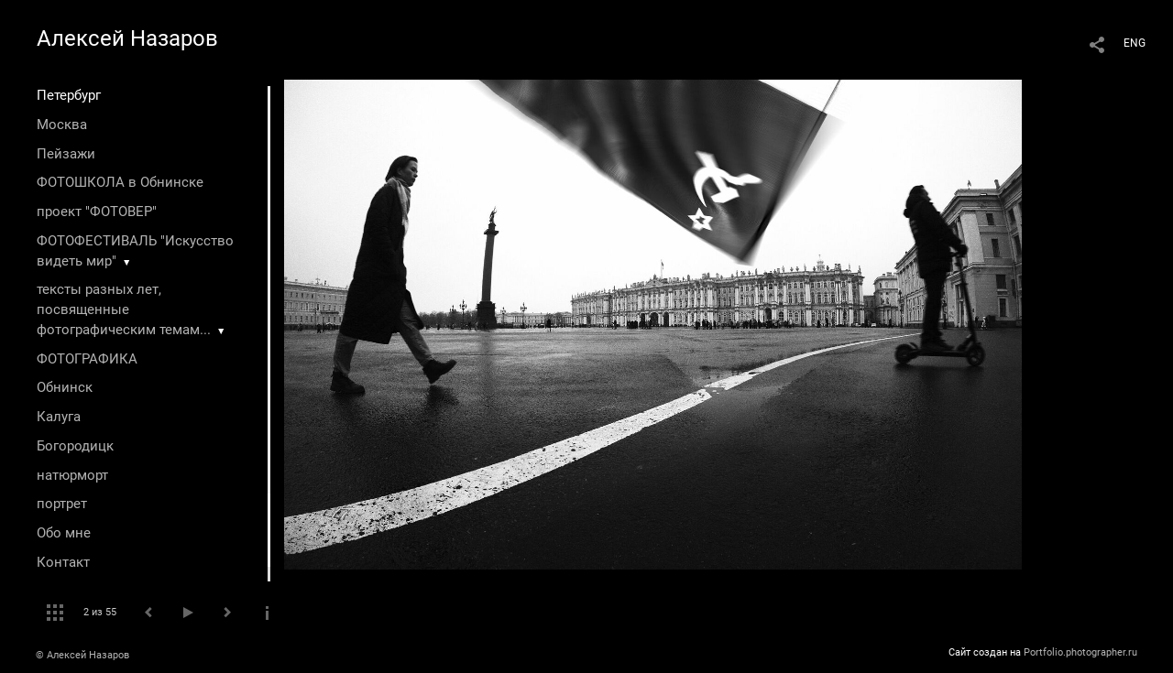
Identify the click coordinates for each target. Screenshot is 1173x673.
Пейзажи (66, 154)
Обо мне (64, 533)
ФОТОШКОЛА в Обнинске (120, 182)
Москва (62, 124)
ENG (1135, 43)
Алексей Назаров (127, 38)
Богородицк (75, 446)
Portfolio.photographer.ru (1080, 652)
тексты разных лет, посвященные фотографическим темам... (124, 309)
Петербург (69, 95)
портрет (62, 503)
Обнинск (65, 387)
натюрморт (72, 475)
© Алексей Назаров (82, 655)
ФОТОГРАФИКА (87, 359)
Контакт (63, 562)
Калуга (59, 416)
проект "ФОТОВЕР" (97, 211)
